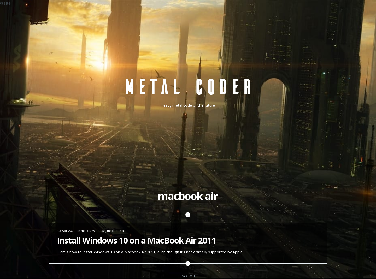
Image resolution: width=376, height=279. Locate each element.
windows (98, 231)
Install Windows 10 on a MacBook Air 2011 (136, 240)
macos (86, 231)
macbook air (116, 231)
